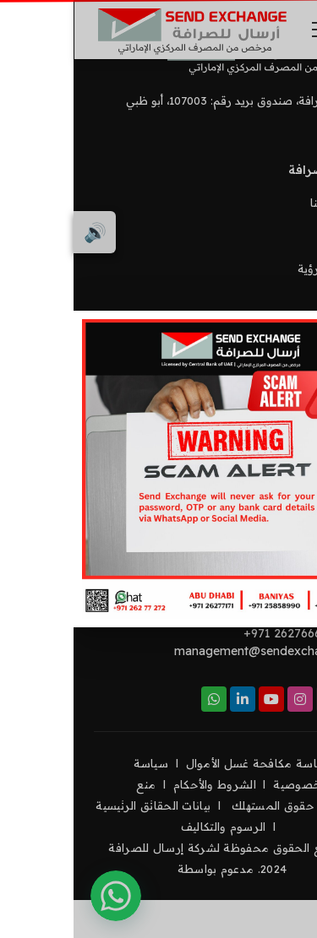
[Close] (287, 340)
